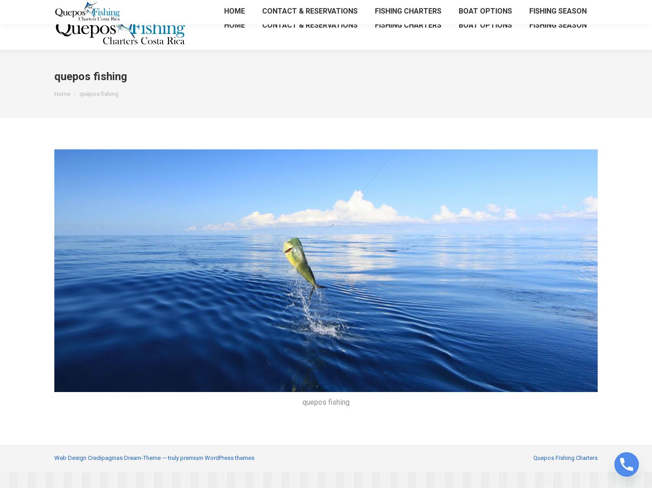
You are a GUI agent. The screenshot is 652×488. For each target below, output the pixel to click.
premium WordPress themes (217, 474)
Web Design (70, 474)
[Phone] (626, 464)
